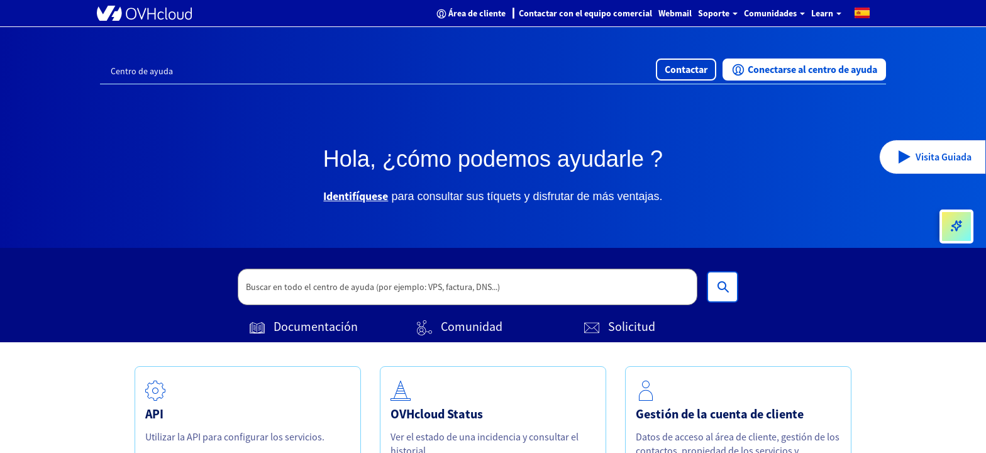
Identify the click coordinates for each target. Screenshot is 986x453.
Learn (826, 13)
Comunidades (774, 13)
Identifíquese (355, 196)
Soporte (718, 13)
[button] (862, 12)
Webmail (675, 13)
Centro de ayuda (142, 71)
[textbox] (468, 287)
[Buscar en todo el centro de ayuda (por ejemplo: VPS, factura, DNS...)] (722, 287)
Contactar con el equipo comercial (585, 13)
